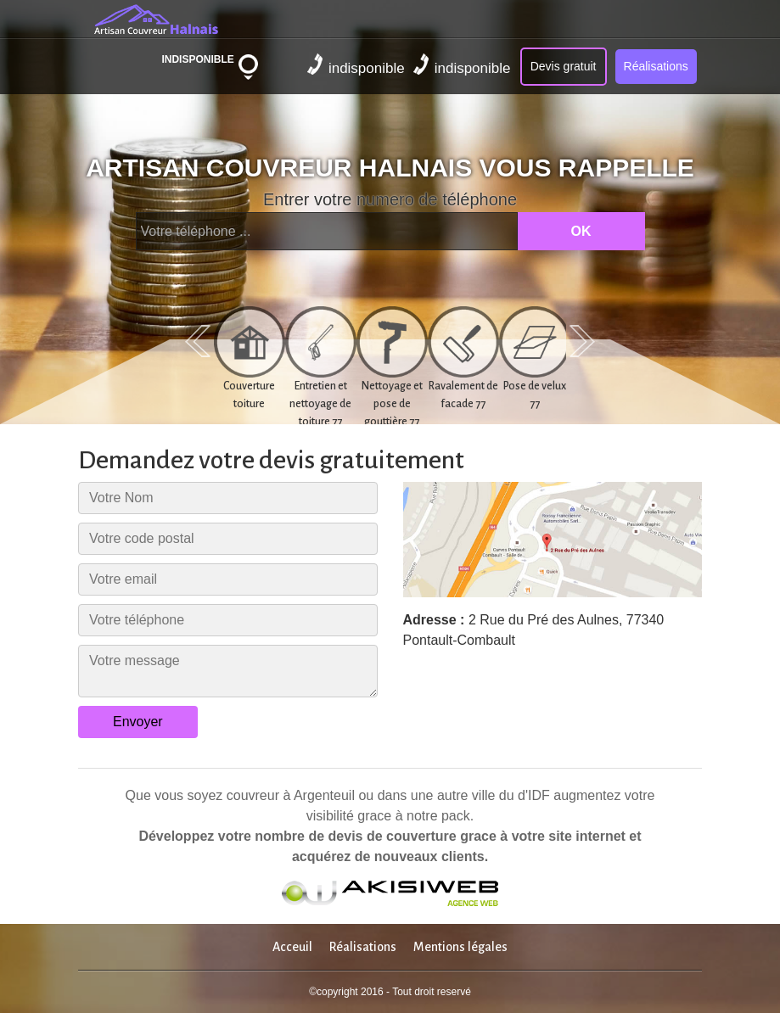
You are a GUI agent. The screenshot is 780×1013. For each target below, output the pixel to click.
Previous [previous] (197, 341)
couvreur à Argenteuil (291, 795)
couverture (421, 836)
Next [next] (582, 341)
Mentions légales (460, 947)
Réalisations (656, 66)
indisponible (356, 64)
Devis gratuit (563, 66)
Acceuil (292, 947)
